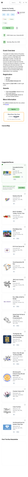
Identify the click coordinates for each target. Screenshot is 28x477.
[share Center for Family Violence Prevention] (17, 28)
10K (4, 14)
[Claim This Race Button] (5, 22)
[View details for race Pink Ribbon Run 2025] (14, 234)
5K (8, 14)
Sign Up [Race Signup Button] (8, 27)
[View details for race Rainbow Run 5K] (14, 200)
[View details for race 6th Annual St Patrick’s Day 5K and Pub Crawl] (14, 378)
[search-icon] (20, 2)
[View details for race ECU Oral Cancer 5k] (14, 250)
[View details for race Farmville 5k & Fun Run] (14, 173)
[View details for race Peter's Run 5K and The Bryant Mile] (14, 358)
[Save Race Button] (4, 19)
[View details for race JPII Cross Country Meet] (14, 284)
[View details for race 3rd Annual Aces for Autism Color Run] (14, 427)
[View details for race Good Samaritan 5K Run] (14, 267)
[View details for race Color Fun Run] (14, 411)
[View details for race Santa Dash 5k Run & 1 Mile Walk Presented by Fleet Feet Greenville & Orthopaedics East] (14, 320)
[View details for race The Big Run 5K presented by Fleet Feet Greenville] (14, 339)
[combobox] (14, 2)
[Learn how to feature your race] (14, 187)
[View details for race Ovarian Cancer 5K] (14, 395)
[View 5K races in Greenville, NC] (8, 14)
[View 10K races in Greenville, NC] (4, 14)
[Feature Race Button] (11, 19)
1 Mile (12, 14)
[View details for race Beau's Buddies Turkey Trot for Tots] (14, 216)
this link (7, 104)
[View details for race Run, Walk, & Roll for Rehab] (14, 302)
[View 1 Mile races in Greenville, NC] (12, 14)
